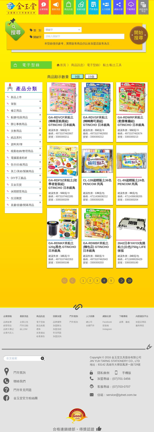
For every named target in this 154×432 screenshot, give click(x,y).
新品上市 (13, 96)
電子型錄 (93, 65)
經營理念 (7, 325)
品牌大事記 (8, 329)
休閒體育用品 (23, 190)
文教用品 (23, 129)
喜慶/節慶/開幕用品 (23, 203)
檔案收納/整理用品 (23, 150)
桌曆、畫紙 (124, 322)
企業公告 (24, 322)
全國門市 (90, 325)
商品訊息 (77, 65)
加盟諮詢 (57, 336)
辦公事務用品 (23, 123)
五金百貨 (23, 183)
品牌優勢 (57, 322)
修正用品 (23, 109)
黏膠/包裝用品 (23, 116)
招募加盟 (57, 316)
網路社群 (107, 316)
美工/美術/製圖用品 (23, 170)
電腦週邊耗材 (23, 156)
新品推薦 (40, 325)
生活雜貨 (23, 197)
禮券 (38, 329)
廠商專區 (140, 325)
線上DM (23, 329)
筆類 (23, 102)
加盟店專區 (141, 322)
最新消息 (24, 316)
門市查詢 (73, 316)
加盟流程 (57, 329)
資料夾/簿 (23, 143)
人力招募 (90, 316)
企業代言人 (8, 333)
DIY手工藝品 (23, 177)
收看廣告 (40, 336)
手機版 (126, 372)
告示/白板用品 (23, 163)
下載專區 (123, 316)
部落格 (106, 325)
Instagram (107, 329)
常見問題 (57, 333)
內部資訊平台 (142, 316)
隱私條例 (103, 372)
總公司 (89, 322)
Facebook (107, 322)
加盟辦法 (57, 325)
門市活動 (24, 325)
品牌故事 (7, 322)
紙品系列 (23, 136)
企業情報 (7, 316)
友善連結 (40, 333)
